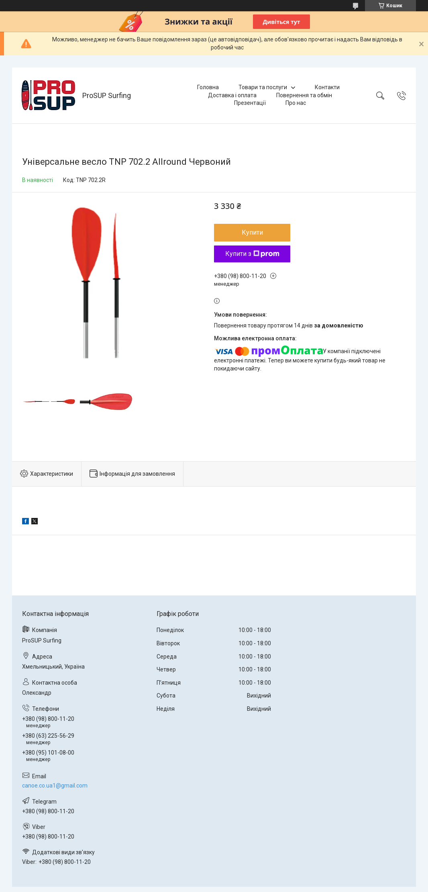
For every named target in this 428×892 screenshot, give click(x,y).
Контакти (327, 87)
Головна (208, 87)
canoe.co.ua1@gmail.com (55, 785)
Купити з (252, 254)
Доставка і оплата (232, 95)
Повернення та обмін (304, 95)
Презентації (250, 103)
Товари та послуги (262, 87)
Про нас (295, 103)
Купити (252, 232)
